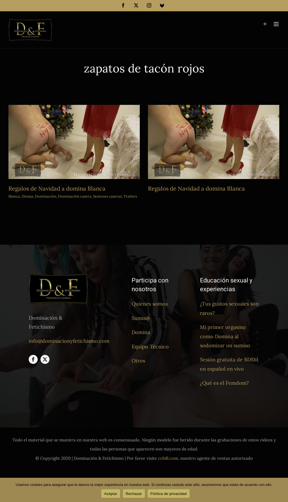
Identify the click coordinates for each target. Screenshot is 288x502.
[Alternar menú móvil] (277, 24)
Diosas (27, 196)
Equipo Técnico (150, 346)
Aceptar (110, 494)
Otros (138, 360)
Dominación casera (74, 196)
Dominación (45, 196)
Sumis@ (141, 318)
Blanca (14, 196)
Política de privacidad (168, 494)
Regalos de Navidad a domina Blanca (56, 188)
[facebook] (33, 359)
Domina (141, 332)
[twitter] (45, 359)
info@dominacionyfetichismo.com (69, 341)
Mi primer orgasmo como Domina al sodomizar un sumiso (225, 336)
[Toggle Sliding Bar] (265, 24)
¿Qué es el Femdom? (224, 383)
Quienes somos (150, 303)
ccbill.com (168, 458)
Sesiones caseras (107, 196)
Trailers (130, 196)
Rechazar (134, 494)
